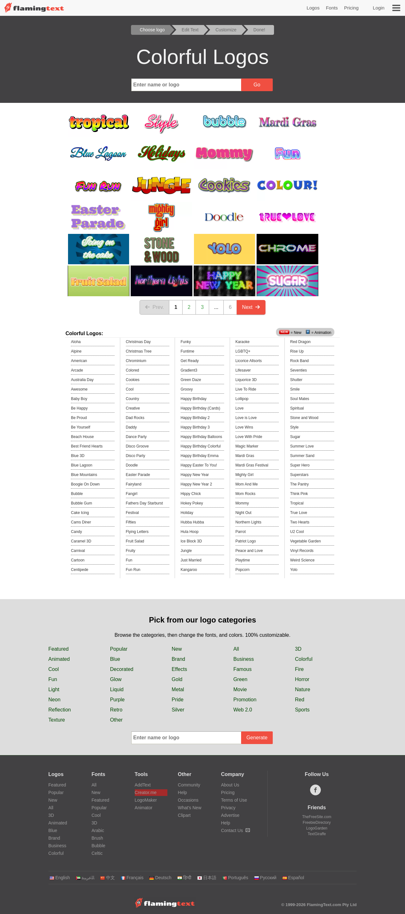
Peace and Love (249, 550)
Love (239, 408)
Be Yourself (80, 427)
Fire (299, 669)
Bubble (77, 493)
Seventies (298, 370)
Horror (302, 679)
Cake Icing (80, 512)
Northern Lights (248, 522)
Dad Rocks (135, 418)
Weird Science (302, 560)
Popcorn (242, 569)
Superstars (299, 475)
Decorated (122, 669)
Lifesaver (243, 370)
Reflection (59, 709)
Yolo (293, 569)
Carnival (78, 550)
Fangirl (132, 493)
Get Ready (190, 361)
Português (235, 877)
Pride (178, 699)
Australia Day (82, 380)
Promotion (244, 699)
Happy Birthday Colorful (201, 446)
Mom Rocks (245, 493)
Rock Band (299, 361)
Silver (178, 709)
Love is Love (246, 418)
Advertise (230, 815)
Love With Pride (248, 437)
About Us (230, 784)
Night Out (243, 512)
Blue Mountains (84, 475)
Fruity (130, 550)
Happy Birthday (194, 399)
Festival (132, 512)
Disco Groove (137, 446)
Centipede (79, 569)
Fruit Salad (135, 541)
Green (240, 679)
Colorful (303, 659)
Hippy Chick (191, 493)
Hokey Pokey (192, 503)
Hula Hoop (190, 531)
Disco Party (135, 456)
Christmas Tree (139, 351)
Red (299, 699)
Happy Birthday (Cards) (200, 408)
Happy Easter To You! (199, 465)
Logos (313, 7)
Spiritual (297, 408)
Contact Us (235, 830)
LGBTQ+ (243, 351)
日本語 (206, 877)
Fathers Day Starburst (144, 503)
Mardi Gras (244, 456)
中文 (107, 877)
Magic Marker (247, 446)
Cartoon (77, 560)
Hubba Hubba (192, 522)
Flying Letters (137, 531)
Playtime (242, 560)
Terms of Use (234, 800)
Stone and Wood (304, 418)
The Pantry (299, 484)
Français (132, 877)
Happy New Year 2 (196, 484)
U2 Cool (297, 531)
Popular (119, 649)
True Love (298, 512)
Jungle (186, 550)
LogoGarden (316, 828)
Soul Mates (299, 399)
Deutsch (160, 877)
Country (132, 399)
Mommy (242, 503)
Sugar (295, 437)
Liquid (117, 689)
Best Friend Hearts (87, 446)
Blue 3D (77, 456)
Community (189, 784)
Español (293, 877)
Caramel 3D (81, 541)
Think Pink (299, 493)
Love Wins (244, 427)
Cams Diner (81, 522)
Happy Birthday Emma (200, 456)
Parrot (240, 531)
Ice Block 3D (191, 541)
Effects (179, 669)
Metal (178, 689)
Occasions (188, 800)
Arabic (97, 830)
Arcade (77, 370)
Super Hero (299, 465)
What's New (189, 807)
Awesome (79, 389)
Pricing (351, 7)
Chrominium (136, 361)
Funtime (187, 351)
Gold (177, 679)
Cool (130, 389)
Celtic (97, 853)
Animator (144, 807)
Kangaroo (189, 569)
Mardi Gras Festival (251, 465)
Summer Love (302, 446)
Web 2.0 (242, 709)
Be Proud (79, 418)
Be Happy (79, 408)
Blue (115, 659)
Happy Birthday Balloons (201, 437)
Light (53, 689)
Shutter (296, 380)
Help (182, 792)
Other (116, 720)
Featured (58, 649)
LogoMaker (146, 800)
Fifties (131, 522)
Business (243, 659)
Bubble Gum (81, 503)
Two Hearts (299, 522)
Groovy (187, 389)
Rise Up (297, 351)
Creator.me (146, 792)
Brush (97, 838)
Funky (186, 342)
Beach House (82, 437)
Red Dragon (300, 342)
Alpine (76, 351)
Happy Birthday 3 (195, 427)
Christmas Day (138, 342)
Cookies (133, 380)
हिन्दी (184, 877)
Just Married (191, 560)
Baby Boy (79, 399)
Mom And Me (246, 484)
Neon (54, 699)
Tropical (296, 503)
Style (294, 427)
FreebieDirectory (317, 822)
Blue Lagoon (81, 465)
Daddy (131, 427)
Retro (116, 709)
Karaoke (242, 342)
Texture (56, 720)
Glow (116, 679)
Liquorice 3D (246, 380)
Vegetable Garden (305, 541)
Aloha (76, 342)
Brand (178, 659)
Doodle (132, 465)
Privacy (228, 807)
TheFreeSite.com (316, 817)
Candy (76, 531)
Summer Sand (302, 456)
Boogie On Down (85, 484)
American (79, 361)
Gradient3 (189, 370)
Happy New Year (195, 475)
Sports (302, 709)
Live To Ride (245, 389)
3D (298, 649)
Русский (265, 877)
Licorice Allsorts (248, 361)
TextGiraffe (317, 834)
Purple (117, 699)
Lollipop (241, 399)
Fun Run (133, 569)
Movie (240, 689)
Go (256, 84)
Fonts (332, 7)
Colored (132, 370)
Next (251, 307)
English (59, 877)
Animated (59, 659)
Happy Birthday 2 (195, 418)
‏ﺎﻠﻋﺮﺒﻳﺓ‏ (85, 877)
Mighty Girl (244, 475)
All (236, 649)
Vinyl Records (302, 550)
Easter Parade (138, 475)
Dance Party (136, 437)
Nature (302, 689)
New (177, 649)
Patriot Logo (245, 541)
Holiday (187, 512)
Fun (129, 560)
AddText (143, 784)
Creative (133, 408)
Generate (257, 737)
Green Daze (191, 380)
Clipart (184, 815)
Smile (295, 389)
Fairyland (133, 484)
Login (378, 7)
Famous (242, 669)
